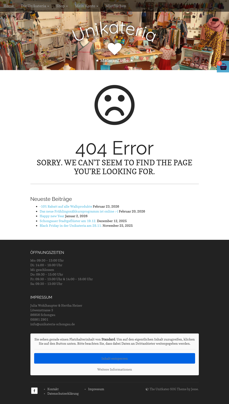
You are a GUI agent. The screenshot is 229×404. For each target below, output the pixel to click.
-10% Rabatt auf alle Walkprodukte (66, 206)
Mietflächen (115, 6)
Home (9, 6)
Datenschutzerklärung (63, 393)
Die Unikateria (35, 6)
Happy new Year (52, 216)
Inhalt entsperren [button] (114, 358)
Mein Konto (86, 6)
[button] (10, 393)
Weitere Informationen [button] (114, 369)
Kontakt (53, 389)
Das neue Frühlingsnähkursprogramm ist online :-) (79, 211)
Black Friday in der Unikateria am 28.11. (71, 225)
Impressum (96, 389)
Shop (62, 6)
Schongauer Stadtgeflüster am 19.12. (68, 221)
